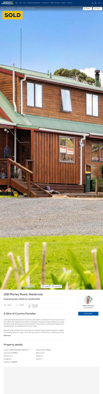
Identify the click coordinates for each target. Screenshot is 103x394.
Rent (24, 3)
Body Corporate (55, 3)
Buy (17, 3)
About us (69, 3)
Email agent (88, 313)
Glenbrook (20, 8)
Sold (2, 8)
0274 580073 (88, 308)
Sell (20, 3)
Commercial (45, 3)
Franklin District (10, 8)
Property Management (33, 3)
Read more (7, 335)
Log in (99, 2)
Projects (63, 3)
